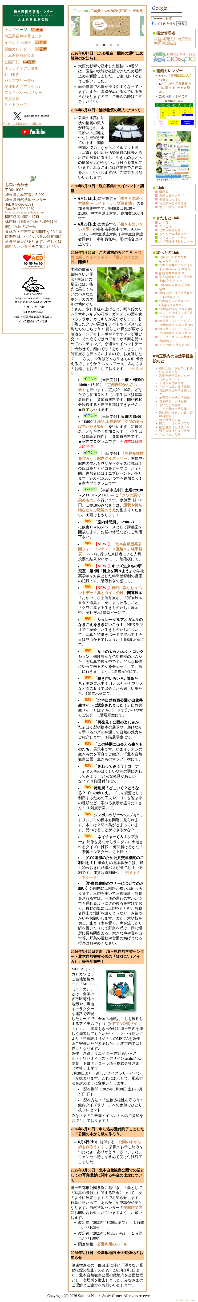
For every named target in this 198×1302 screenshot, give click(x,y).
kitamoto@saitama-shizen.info (24, 212)
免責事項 (12, 99)
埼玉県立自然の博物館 (174, 397)
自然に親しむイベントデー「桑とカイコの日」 (106, 257)
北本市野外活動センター (176, 241)
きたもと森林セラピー (174, 234)
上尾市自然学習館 (171, 383)
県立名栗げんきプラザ (174, 427)
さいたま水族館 (170, 405)
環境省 (163, 192)
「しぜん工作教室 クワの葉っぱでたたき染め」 (175, 88)
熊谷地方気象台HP (172, 273)
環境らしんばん (170, 199)
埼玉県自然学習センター (25, 36)
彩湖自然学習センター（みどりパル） (174, 377)
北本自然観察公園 (19, 56)
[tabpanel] (110, 26)
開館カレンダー (17, 49)
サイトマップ (15, 105)
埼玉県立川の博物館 (173, 401)
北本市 (163, 222)
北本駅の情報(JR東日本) (175, 309)
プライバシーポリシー (23, 93)
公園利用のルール (112, 1244)
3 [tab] (111, 45)
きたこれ (165, 226)
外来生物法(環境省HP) (174, 345)
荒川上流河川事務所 (173, 207)
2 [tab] (104, 45)
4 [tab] (118, 45)
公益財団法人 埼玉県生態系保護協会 (173, 41)
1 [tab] (97, 45)
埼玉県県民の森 (170, 420)
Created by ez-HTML (185, 1300)
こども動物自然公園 (173, 409)
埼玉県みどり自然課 (173, 203)
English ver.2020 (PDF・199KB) (117, 11)
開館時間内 (132, 1208)
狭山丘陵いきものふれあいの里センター (176, 370)
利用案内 (12, 75)
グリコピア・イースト (174, 237)
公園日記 (12, 62)
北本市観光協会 (170, 230)
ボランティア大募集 (21, 68)
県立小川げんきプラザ (174, 423)
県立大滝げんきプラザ (174, 431)
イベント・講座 (17, 42)
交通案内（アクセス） (23, 87)
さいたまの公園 (170, 434)
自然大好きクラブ (171, 195)
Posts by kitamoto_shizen (22, 124)
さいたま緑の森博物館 (174, 386)
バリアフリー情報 (19, 80)
